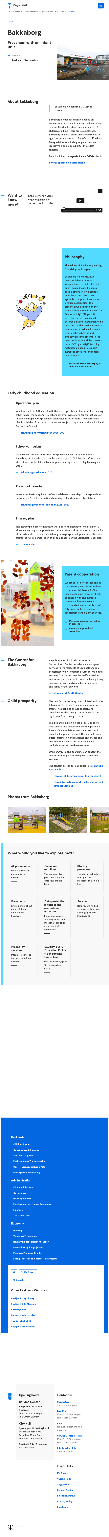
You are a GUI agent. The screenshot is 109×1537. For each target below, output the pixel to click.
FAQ (72, 1427)
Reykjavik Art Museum (23, 1326)
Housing (17, 1230)
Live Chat (72, 1414)
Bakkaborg (71, 11)
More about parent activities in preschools (84, 622)
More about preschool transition (81, 629)
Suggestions (72, 1403)
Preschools (59, 11)
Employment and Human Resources (32, 1204)
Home (9, 11)
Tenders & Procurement (25, 1236)
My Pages (29, 1272)
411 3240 (17, 55)
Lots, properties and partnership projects (35, 1258)
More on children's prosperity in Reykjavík (77, 776)
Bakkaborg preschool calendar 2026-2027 (44, 504)
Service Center (65, 1490)
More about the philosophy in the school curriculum (85, 365)
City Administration (23, 1187)
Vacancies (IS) (64, 1478)
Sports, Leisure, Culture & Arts (29, 1166)
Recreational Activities (23, 1315)
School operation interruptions (67, 162)
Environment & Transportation (29, 1161)
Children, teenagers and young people (38, 11)
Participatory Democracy (26, 1172)
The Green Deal (21, 1215)
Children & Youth (22, 1144)
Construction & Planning (26, 1149)
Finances (18, 1209)
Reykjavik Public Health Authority (31, 1241)
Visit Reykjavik (19, 1309)
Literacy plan (27, 544)
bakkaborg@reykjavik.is (25, 60)
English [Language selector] (14, 1272)
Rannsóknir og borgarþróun (28, 1247)
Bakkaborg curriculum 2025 (36, 472)
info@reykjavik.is (72, 1450)
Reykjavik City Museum (23, 1304)
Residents (16, 11)
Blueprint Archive (66, 1495)
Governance (19, 1192)
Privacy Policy (64, 1501)
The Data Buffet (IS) (21, 1320)
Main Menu (101, 5)
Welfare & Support (23, 1155)
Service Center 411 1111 (72, 1439)
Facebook (62, 1507)
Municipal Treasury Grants (27, 1253)
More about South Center (68, 693)
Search (20, 1280)
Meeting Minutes (22, 1198)
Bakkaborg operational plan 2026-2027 (43, 432)
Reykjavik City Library (22, 1298)
